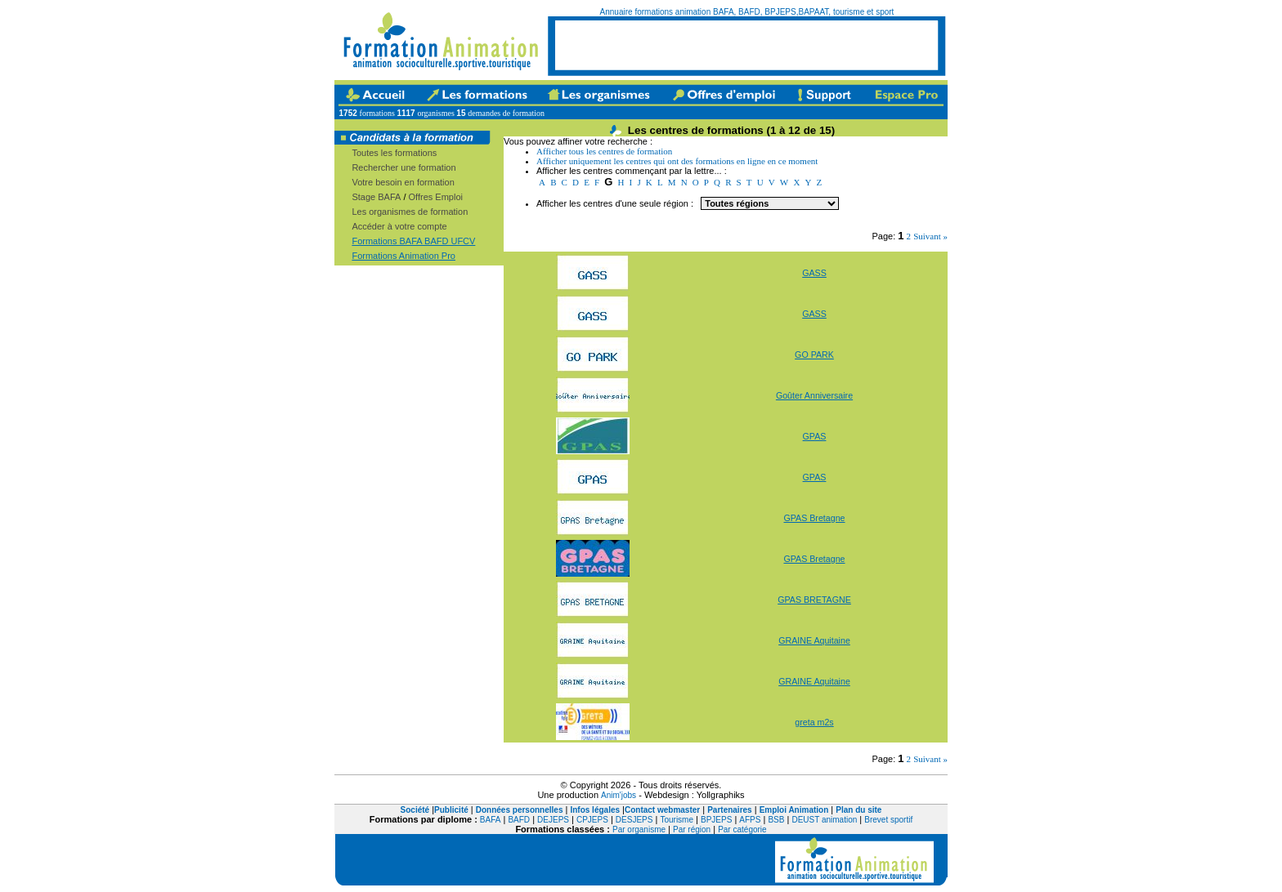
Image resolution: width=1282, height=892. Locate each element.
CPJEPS (592, 819)
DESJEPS (634, 819)
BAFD (519, 819)
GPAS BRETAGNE (814, 599)
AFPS (749, 819)
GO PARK (814, 354)
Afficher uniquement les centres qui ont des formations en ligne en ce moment (677, 161)
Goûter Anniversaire (814, 395)
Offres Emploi (436, 197)
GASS (814, 273)
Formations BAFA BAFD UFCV (413, 241)
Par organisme (639, 829)
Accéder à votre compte (399, 226)
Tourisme (676, 819)
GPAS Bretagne (814, 518)
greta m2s (814, 722)
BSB (776, 819)
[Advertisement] (746, 44)
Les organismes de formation (410, 211)
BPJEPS (716, 819)
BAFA (490, 819)
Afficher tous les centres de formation (604, 151)
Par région (691, 829)
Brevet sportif (888, 819)
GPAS (815, 436)
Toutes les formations (394, 153)
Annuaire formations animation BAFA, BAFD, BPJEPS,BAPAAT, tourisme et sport (747, 11)
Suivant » (930, 236)
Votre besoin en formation (403, 182)
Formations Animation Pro (403, 256)
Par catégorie (742, 829)
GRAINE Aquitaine (814, 640)
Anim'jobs (618, 795)
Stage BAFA (376, 197)
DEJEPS (553, 819)
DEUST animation (824, 819)
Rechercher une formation (403, 167)
